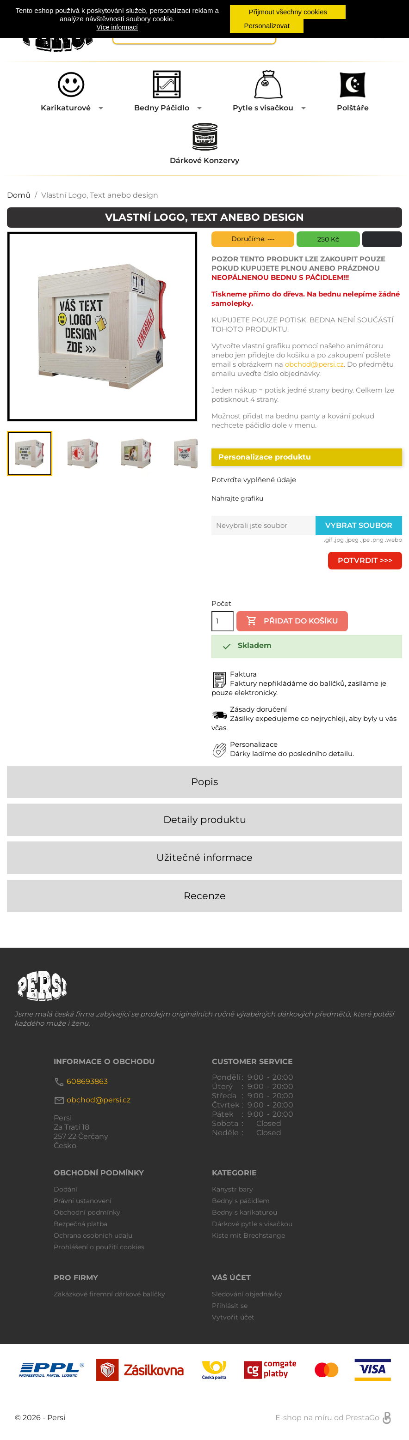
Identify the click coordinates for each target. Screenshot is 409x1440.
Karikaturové (66, 107)
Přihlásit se (230, 1305)
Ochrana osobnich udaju (93, 1235)
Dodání (65, 1189)
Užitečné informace (204, 857)
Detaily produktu (204, 819)
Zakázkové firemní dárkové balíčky (109, 1294)
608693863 (87, 1081)
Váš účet (231, 1277)
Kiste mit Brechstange (248, 1235)
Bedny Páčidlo (161, 107)
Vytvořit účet (233, 1317)
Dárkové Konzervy (204, 160)
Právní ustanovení (83, 1201)
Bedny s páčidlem (241, 1201)
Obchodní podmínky (87, 1212)
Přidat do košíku (292, 620)
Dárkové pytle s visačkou (252, 1224)
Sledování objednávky (247, 1294)
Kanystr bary (232, 1189)
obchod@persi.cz (314, 364)
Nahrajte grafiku (237, 498)
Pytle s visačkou (263, 107)
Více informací (116, 27)
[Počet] (222, 621)
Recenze (205, 896)
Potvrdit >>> (365, 560)
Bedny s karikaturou (244, 1212)
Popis (204, 781)
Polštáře (353, 107)
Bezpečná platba (80, 1224)
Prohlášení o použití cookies (99, 1247)
